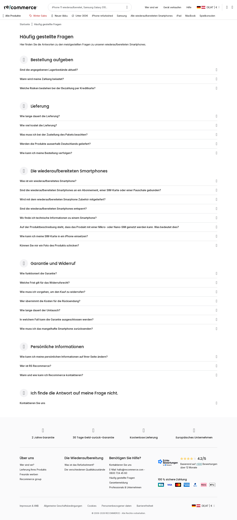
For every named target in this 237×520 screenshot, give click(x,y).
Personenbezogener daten (117, 505)
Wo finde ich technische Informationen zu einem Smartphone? (118, 218)
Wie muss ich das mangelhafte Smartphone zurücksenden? (118, 329)
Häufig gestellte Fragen (122, 477)
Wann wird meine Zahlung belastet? (118, 79)
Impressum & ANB (29, 505)
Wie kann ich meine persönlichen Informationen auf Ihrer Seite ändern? (118, 357)
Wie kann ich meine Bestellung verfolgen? (118, 153)
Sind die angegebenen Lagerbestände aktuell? (118, 70)
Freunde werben (29, 474)
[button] (208, 7)
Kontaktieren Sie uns (118, 403)
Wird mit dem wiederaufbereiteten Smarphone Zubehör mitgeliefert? (118, 199)
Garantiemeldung (118, 482)
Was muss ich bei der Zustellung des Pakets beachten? (118, 135)
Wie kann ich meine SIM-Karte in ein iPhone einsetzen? (118, 236)
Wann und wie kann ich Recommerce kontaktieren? (118, 375)
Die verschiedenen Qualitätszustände (85, 469)
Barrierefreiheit (145, 505)
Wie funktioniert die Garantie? (118, 273)
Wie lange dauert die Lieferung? (118, 116)
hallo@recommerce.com (130, 469)
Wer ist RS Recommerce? (118, 366)
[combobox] (85, 7)
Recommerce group (30, 479)
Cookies (91, 505)
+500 (199, 464)
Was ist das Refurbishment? (79, 464)
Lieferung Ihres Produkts (33, 469)
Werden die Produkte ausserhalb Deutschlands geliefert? (118, 144)
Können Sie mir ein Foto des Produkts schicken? (118, 245)
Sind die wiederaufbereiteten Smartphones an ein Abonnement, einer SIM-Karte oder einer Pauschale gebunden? (118, 190)
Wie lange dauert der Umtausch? (118, 310)
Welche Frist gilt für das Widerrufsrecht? (118, 283)
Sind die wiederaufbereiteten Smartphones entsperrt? (118, 209)
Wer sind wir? (27, 464)
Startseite (25, 24)
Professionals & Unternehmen (125, 487)
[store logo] (20, 7)
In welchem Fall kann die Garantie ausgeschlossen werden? (118, 319)
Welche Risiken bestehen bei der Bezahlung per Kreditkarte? (118, 88)
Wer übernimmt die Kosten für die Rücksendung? (118, 301)
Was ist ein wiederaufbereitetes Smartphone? (118, 181)
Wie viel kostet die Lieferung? (118, 125)
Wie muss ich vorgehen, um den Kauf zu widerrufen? (118, 292)
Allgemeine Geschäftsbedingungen (63, 505)
